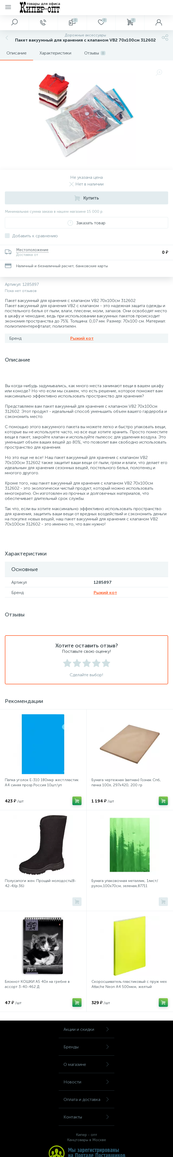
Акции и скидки (86, 1029)
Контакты (86, 1117)
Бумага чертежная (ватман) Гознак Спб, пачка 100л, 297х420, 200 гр (126, 782)
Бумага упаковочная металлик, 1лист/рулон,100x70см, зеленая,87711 (124, 883)
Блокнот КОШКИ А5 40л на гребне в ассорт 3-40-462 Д (37, 984)
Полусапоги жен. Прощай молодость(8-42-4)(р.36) (40, 883)
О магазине (86, 1064)
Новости (86, 1081)
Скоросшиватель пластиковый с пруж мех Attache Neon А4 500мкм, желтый (129, 984)
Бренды (86, 1046)
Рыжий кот (82, 338)
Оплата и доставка (86, 1099)
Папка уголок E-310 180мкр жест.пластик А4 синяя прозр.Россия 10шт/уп (42, 782)
